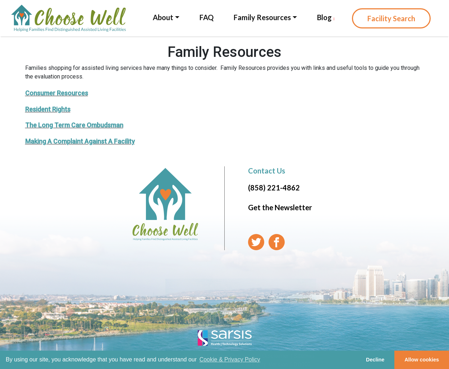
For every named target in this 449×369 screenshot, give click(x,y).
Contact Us (266, 170)
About (163, 17)
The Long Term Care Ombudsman (74, 125)
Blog (326, 17)
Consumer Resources (56, 93)
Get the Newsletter (280, 207)
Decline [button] (375, 360)
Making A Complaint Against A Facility (80, 141)
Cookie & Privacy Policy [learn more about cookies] (230, 359)
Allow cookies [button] (421, 360)
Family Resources (262, 17)
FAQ (207, 17)
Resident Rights (47, 109)
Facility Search (391, 18)
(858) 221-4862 (274, 187)
